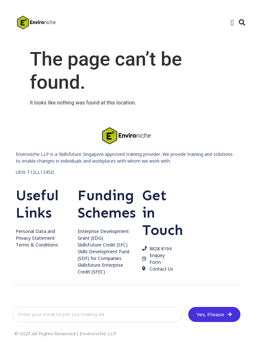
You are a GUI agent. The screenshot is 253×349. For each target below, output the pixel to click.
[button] (232, 22)
